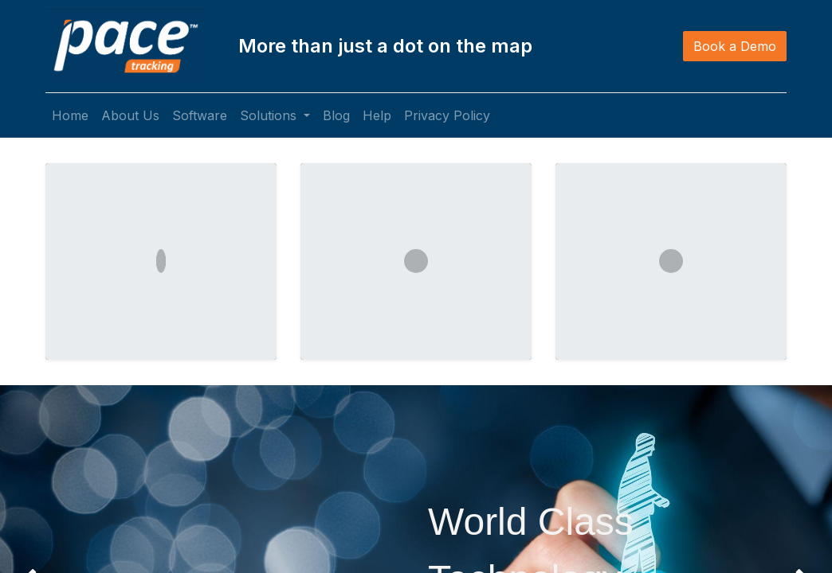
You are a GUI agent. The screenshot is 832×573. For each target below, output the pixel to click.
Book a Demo (734, 46)
